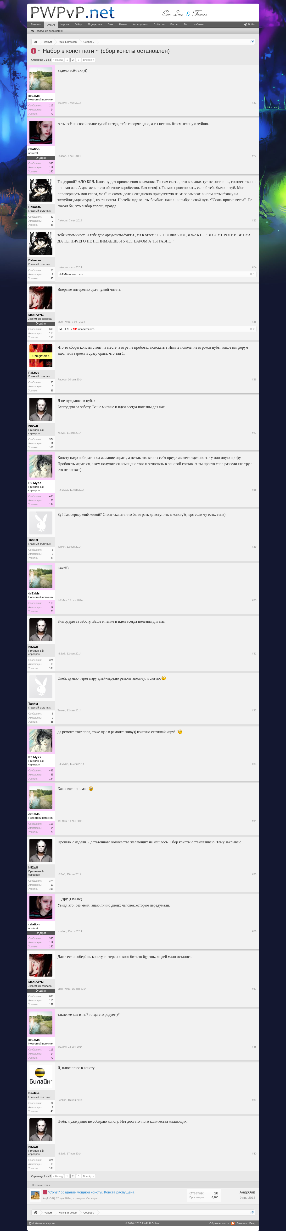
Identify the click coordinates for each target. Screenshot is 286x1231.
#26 (254, 379)
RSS (233, 1223)
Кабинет (199, 24)
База (110, 24)
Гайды (78, 24)
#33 (254, 764)
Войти (250, 24)
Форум (51, 24)
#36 (254, 931)
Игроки (65, 24)
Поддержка (95, 24)
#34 (254, 820)
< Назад (58, 59)
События (159, 24)
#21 (254, 102)
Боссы (174, 24)
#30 (254, 600)
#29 (254, 546)
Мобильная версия (42, 1223)
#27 (254, 432)
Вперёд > (89, 59)
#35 (254, 874)
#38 (254, 1046)
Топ (186, 24)
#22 (254, 155)
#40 (254, 1153)
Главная (36, 24)
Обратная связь (219, 1223)
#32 (254, 710)
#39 (254, 1100)
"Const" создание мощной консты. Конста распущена (91, 1192)
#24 (254, 267)
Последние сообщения (47, 30)
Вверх (253, 1223)
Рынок (123, 24)
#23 (254, 220)
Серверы (91, 1198)
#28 (254, 489)
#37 (254, 988)
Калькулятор (140, 24)
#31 (254, 653)
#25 (254, 321)
